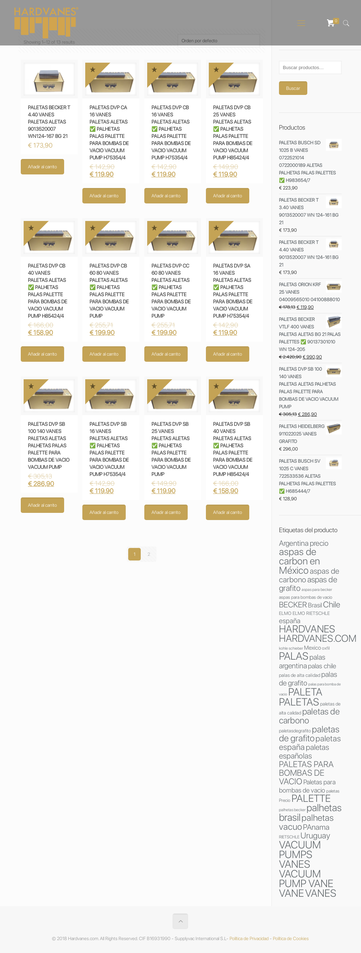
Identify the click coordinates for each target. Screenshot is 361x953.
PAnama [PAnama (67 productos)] (316, 827)
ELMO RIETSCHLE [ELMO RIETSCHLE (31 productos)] (311, 613)
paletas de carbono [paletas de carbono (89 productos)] (309, 716)
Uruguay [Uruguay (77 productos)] (315, 836)
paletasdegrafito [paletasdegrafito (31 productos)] (295, 730)
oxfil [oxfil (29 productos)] (325, 648)
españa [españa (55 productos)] (289, 620)
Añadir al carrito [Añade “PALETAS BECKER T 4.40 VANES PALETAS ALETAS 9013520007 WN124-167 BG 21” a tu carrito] (42, 166)
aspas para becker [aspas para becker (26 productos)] (317, 589)
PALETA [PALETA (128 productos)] (305, 691)
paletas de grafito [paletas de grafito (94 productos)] (309, 733)
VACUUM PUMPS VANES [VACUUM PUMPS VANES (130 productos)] (300, 854)
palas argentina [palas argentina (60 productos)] (302, 661)
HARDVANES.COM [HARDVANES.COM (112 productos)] (317, 638)
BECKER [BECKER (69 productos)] (293, 604)
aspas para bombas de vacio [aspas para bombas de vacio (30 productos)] (305, 597)
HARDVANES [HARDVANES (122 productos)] (307, 629)
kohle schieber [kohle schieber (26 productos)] (291, 648)
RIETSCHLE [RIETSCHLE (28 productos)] (289, 836)
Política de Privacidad (249, 938)
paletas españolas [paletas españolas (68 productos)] (304, 751)
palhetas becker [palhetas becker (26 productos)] (292, 809)
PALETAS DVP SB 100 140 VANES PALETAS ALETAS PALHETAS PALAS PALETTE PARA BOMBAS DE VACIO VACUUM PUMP (48, 445)
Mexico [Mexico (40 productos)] (312, 647)
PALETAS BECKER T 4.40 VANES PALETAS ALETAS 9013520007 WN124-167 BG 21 (49, 122)
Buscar (293, 88)
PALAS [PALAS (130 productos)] (293, 656)
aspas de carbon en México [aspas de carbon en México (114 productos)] (299, 561)
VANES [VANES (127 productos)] (320, 893)
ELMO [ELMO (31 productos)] (285, 613)
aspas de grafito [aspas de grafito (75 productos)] (308, 583)
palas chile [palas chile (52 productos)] (322, 666)
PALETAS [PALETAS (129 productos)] (299, 702)
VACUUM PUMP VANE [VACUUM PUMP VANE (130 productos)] (306, 878)
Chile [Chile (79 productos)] (331, 605)
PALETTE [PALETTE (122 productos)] (311, 798)
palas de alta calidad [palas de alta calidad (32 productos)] (299, 675)
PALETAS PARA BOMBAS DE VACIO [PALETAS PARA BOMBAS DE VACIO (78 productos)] (306, 772)
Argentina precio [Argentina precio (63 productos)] (303, 543)
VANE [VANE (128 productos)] (291, 893)
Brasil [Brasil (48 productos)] (315, 605)
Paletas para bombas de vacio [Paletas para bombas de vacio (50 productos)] (307, 786)
